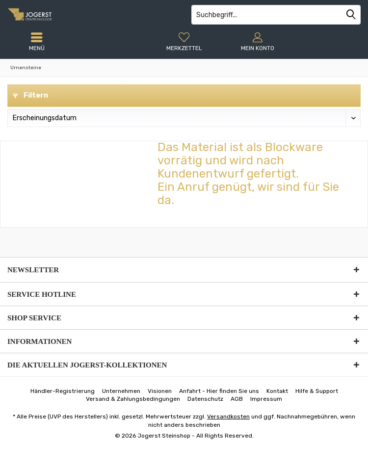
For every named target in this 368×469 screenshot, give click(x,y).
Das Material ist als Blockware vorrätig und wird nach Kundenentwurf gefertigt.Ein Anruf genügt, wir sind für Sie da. (248, 173)
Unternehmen (121, 391)
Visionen (160, 391)
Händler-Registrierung (62, 391)
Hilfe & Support (316, 391)
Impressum (266, 398)
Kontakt (277, 391)
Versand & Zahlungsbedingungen (133, 398)
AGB (237, 398)
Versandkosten (228, 416)
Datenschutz (205, 398)
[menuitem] (184, 42)
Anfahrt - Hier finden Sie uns (219, 391)
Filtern (30, 95)
